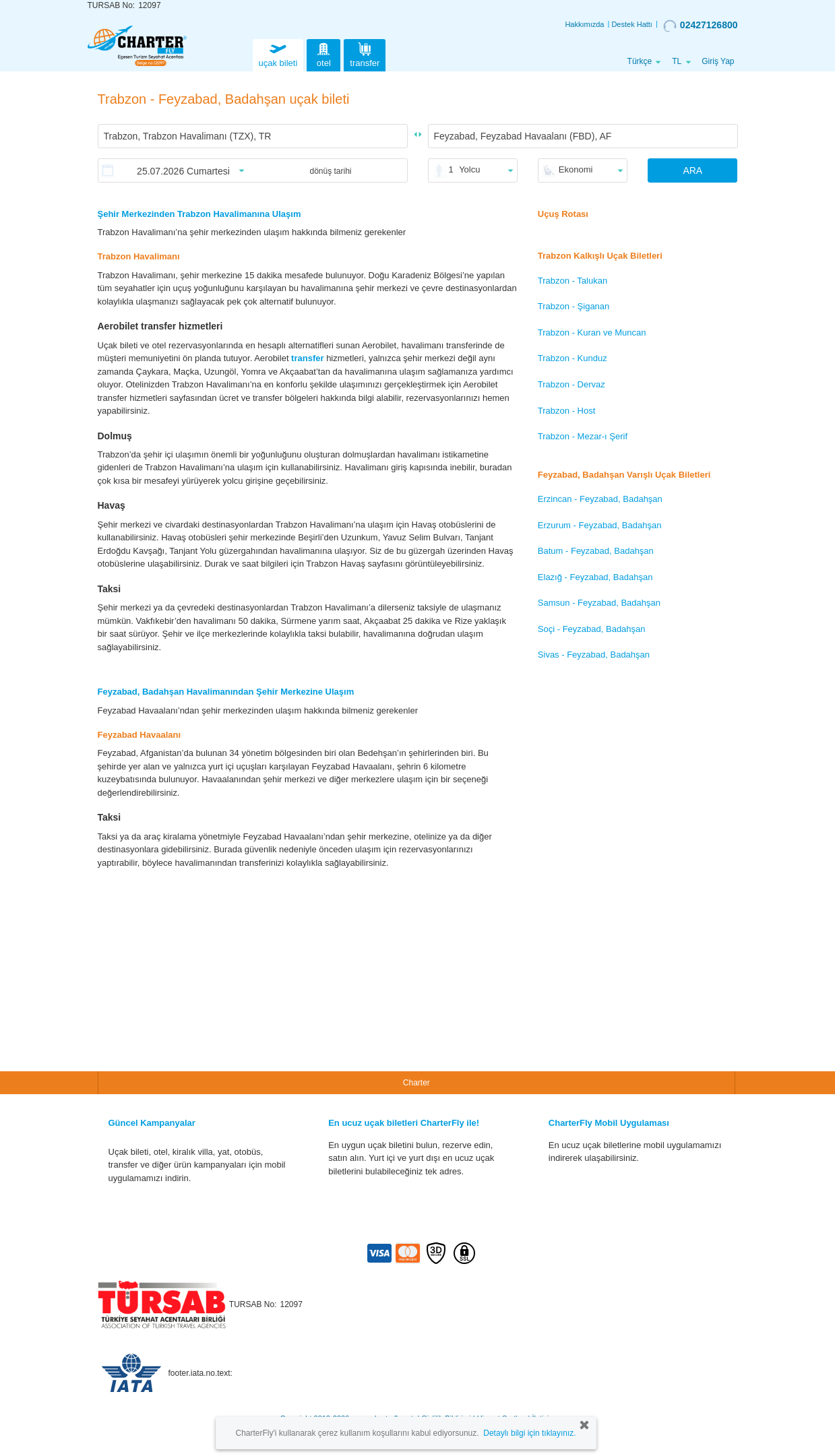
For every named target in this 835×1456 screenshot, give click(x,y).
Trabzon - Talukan (572, 281)
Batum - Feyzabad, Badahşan (596, 551)
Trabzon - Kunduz (572, 358)
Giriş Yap (718, 61)
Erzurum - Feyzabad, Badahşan (600, 525)
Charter (416, 1082)
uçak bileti (278, 53)
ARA (692, 170)
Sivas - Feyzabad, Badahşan (594, 655)
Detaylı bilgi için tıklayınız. (529, 1433)
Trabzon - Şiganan (573, 306)
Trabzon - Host (567, 411)
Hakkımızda (584, 24)
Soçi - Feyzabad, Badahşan (592, 629)
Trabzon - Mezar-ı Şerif (582, 436)
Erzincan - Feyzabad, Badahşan (600, 499)
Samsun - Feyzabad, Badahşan (599, 603)
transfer (364, 53)
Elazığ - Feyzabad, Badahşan (595, 577)
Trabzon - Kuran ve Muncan (592, 332)
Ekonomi (576, 169)
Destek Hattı (631, 24)
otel (323, 53)
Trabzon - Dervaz (571, 384)
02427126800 (700, 26)
